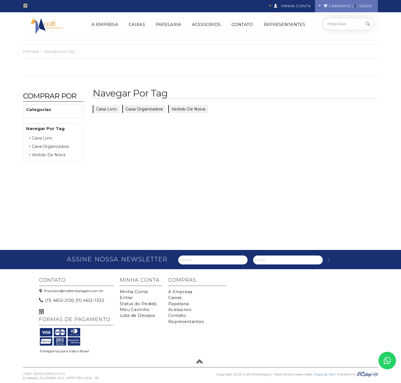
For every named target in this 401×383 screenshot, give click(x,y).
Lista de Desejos (137, 315)
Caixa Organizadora (50, 146)
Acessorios (206, 24)
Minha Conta (134, 291)
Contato (242, 24)
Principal (31, 51)
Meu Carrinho (135, 309)
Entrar (126, 297)
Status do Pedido (138, 303)
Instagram (25, 5)
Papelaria (168, 24)
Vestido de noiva (48, 154)
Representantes (284, 24)
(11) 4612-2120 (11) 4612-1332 (72, 300)
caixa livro (42, 138)
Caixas (137, 24)
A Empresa (105, 24)
